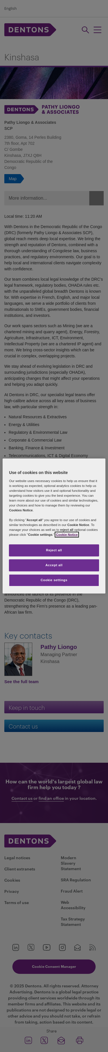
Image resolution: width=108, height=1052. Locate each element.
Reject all (54, 550)
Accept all (54, 565)
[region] (54, 526)
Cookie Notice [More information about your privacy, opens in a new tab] (67, 534)
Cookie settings (54, 580)
